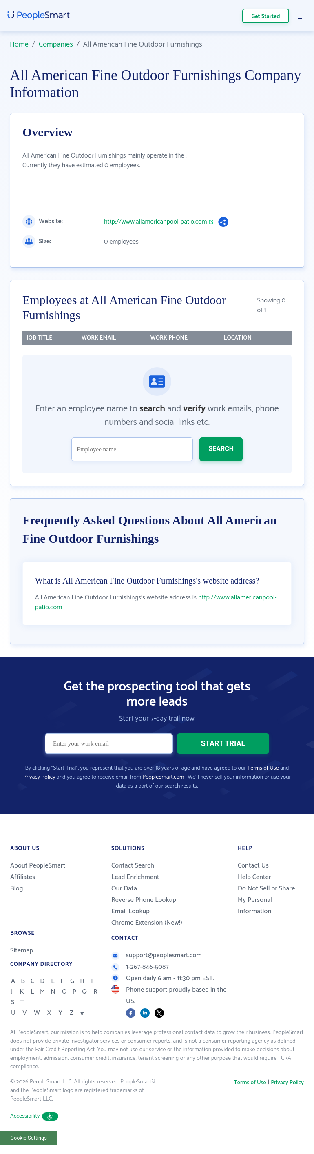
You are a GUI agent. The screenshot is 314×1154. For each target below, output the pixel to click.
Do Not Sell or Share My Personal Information (266, 900)
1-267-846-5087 (140, 966)
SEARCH (221, 449)
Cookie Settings (29, 1138)
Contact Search (132, 865)
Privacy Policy (39, 777)
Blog (16, 888)
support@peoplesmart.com (156, 955)
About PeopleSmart (37, 865)
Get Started (266, 16)
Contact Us (253, 865)
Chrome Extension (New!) (146, 922)
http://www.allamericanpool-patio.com (155, 222)
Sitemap (21, 950)
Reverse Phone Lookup (143, 899)
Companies (56, 44)
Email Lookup (130, 911)
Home (19, 44)
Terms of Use (263, 768)
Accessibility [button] (34, 1116)
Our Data (124, 888)
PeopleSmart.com (163, 777)
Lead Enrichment (135, 877)
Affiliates (22, 877)
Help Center (254, 877)
